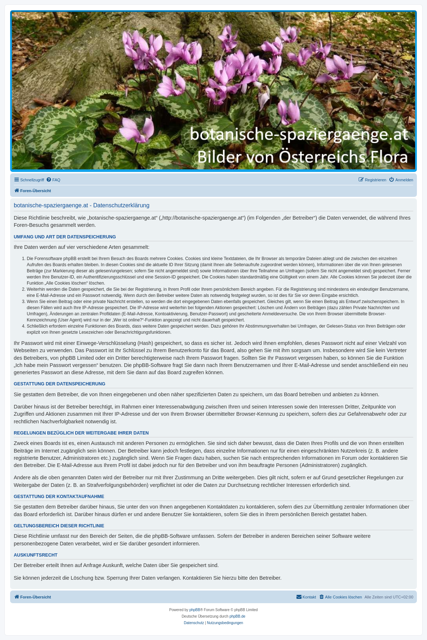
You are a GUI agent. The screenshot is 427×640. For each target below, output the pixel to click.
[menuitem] (53, 180)
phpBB (194, 610)
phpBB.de (237, 616)
